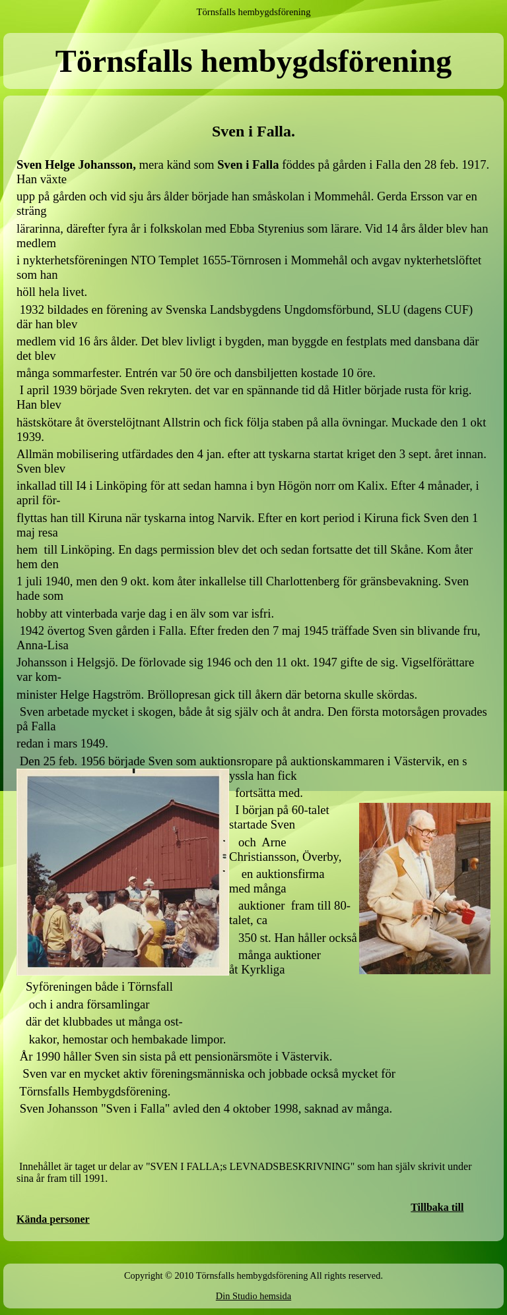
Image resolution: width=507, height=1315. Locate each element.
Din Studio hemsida (253, 1296)
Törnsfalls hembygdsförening (254, 12)
